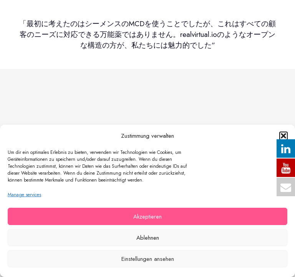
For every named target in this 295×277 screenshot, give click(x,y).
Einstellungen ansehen (147, 259)
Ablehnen (147, 238)
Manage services (24, 194)
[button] (283, 136)
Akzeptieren (147, 216)
